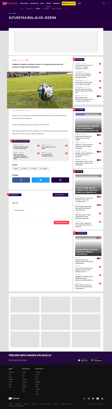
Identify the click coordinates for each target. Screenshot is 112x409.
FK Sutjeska (43, 168)
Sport (10, 13)
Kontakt (34, 404)
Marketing (18, 404)
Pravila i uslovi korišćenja (16, 406)
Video (10, 384)
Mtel (10, 387)
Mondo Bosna (39, 369)
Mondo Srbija (26, 369)
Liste (23, 392)
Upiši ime (15, 203)
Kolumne (24, 387)
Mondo (11, 369)
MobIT (10, 382)
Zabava (24, 379)
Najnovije (11, 372)
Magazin (11, 379)
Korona (24, 372)
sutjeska (24, 168)
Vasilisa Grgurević (20, 60)
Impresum (26, 404)
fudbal (16, 168)
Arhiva (55, 404)
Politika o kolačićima (45, 404)
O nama (11, 404)
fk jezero (33, 168)
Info (10, 374)
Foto (23, 389)
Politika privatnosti (66, 404)
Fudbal (14, 13)
